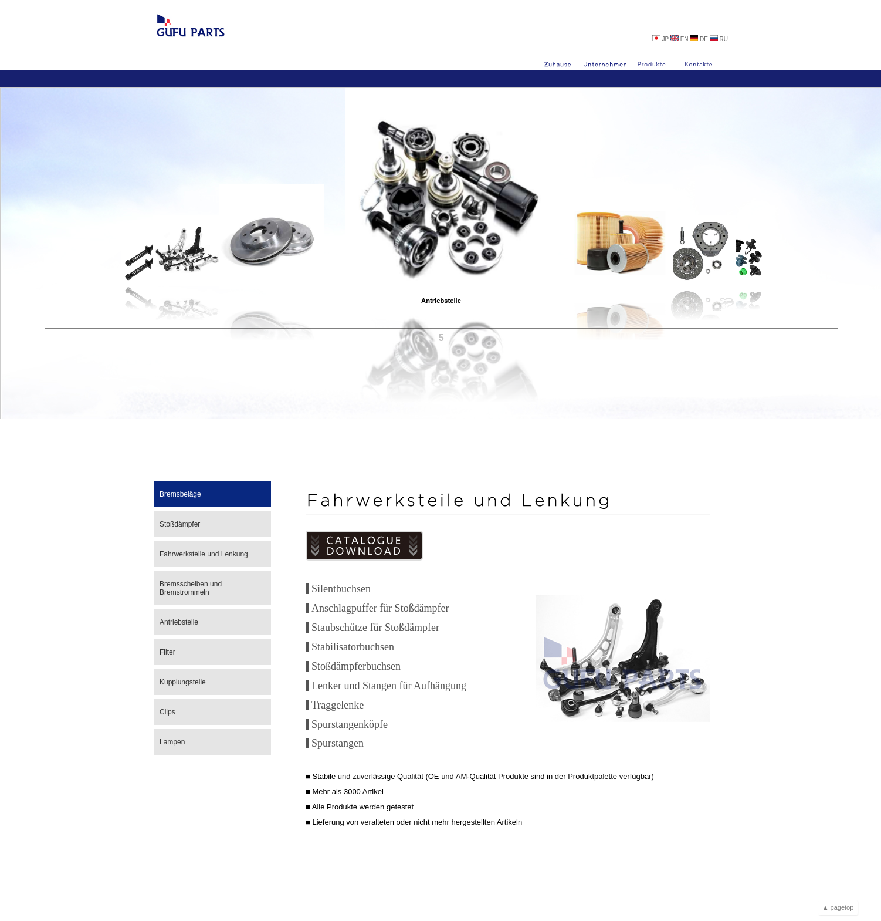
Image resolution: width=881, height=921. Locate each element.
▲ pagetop (838, 907)
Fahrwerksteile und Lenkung (204, 554)
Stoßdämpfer (180, 524)
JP (661, 39)
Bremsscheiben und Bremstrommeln (191, 588)
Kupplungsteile (183, 682)
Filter (167, 652)
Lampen (172, 742)
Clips (167, 712)
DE (699, 39)
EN (680, 39)
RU (719, 39)
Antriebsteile (441, 329)
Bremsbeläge (180, 494)
